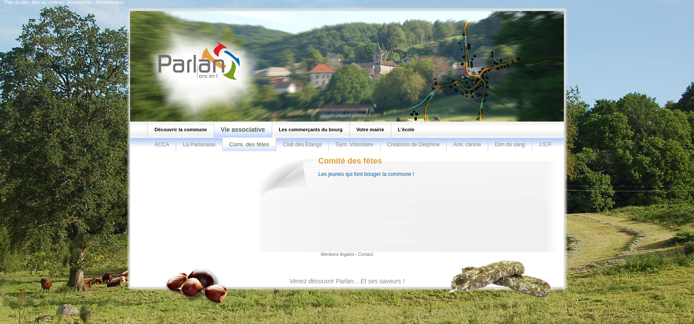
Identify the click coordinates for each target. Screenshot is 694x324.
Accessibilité (79, 2)
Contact (365, 254)
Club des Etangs (302, 144)
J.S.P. (545, 144)
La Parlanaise (199, 144)
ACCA (161, 144)
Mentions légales (337, 254)
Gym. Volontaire (354, 144)
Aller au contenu (47, 2)
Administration (109, 2)
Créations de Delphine (413, 144)
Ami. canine (467, 144)
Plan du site (16, 2)
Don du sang (510, 144)
